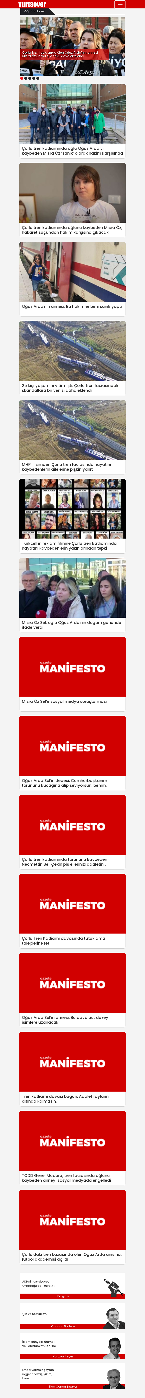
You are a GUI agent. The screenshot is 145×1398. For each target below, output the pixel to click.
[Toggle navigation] (120, 4)
